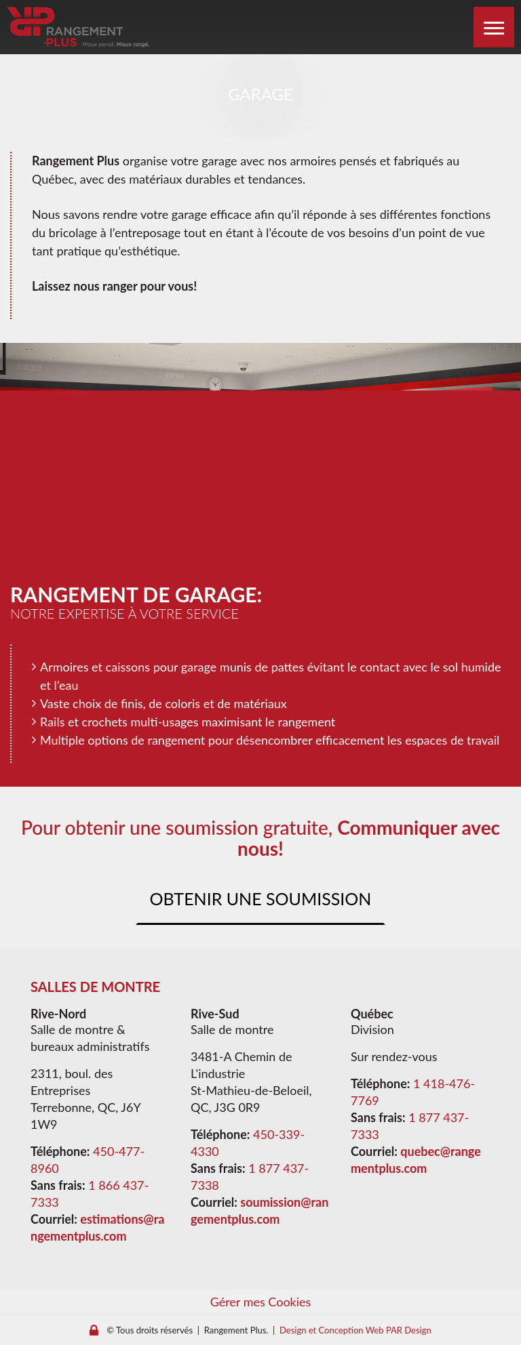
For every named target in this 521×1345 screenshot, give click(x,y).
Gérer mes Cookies (260, 1302)
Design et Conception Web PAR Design (355, 1330)
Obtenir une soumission (261, 898)
